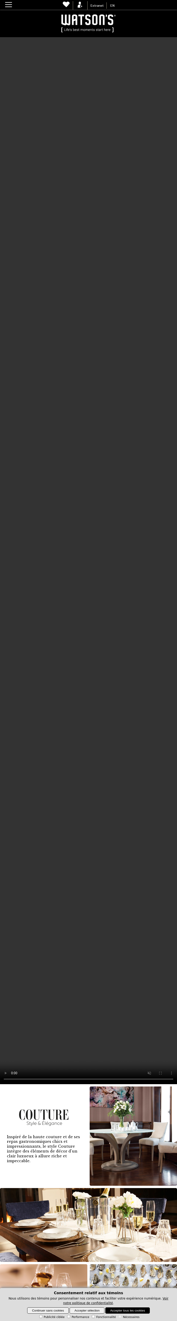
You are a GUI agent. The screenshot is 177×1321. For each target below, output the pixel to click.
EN (112, 5)
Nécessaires (128, 1317)
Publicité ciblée (51, 1317)
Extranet (97, 5)
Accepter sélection (87, 1310)
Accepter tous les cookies (127, 1310)
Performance (77, 1317)
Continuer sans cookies (48, 1310)
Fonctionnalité (103, 1317)
